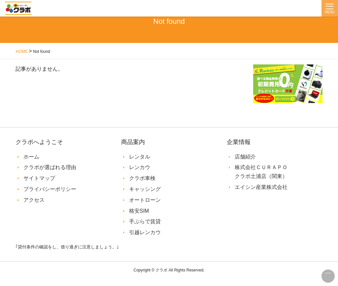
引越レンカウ (145, 232)
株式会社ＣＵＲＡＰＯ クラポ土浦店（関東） (261, 171)
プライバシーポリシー (49, 189)
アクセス (34, 200)
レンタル (139, 157)
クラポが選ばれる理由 (49, 167)
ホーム (31, 157)
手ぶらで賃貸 (145, 221)
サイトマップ (39, 178)
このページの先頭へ (328, 276)
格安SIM (139, 211)
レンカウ (139, 167)
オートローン (145, 200)
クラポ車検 (142, 178)
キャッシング (145, 189)
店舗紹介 (245, 157)
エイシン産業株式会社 (261, 187)
